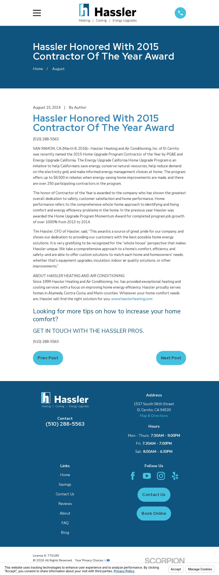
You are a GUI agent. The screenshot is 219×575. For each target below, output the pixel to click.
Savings (65, 484)
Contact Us (65, 494)
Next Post (171, 358)
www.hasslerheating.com (131, 298)
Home (65, 474)
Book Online (154, 513)
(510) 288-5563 (46, 139)
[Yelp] (175, 476)
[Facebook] (133, 476)
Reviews (65, 503)
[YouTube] (147, 476)
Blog (65, 532)
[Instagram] (161, 476)
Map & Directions (154, 415)
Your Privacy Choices (92, 560)
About (65, 513)
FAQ (65, 523)
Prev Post (48, 358)
